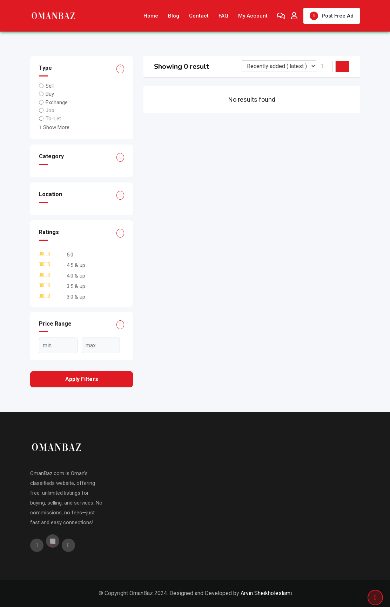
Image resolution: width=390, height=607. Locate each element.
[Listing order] (279, 66)
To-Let (53, 118)
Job (50, 110)
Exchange (57, 102)
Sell (50, 86)
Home (150, 16)
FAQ (223, 16)
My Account (253, 16)
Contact (199, 16)
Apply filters (81, 379)
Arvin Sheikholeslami (266, 593)
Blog (173, 16)
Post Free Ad (332, 16)
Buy (50, 94)
